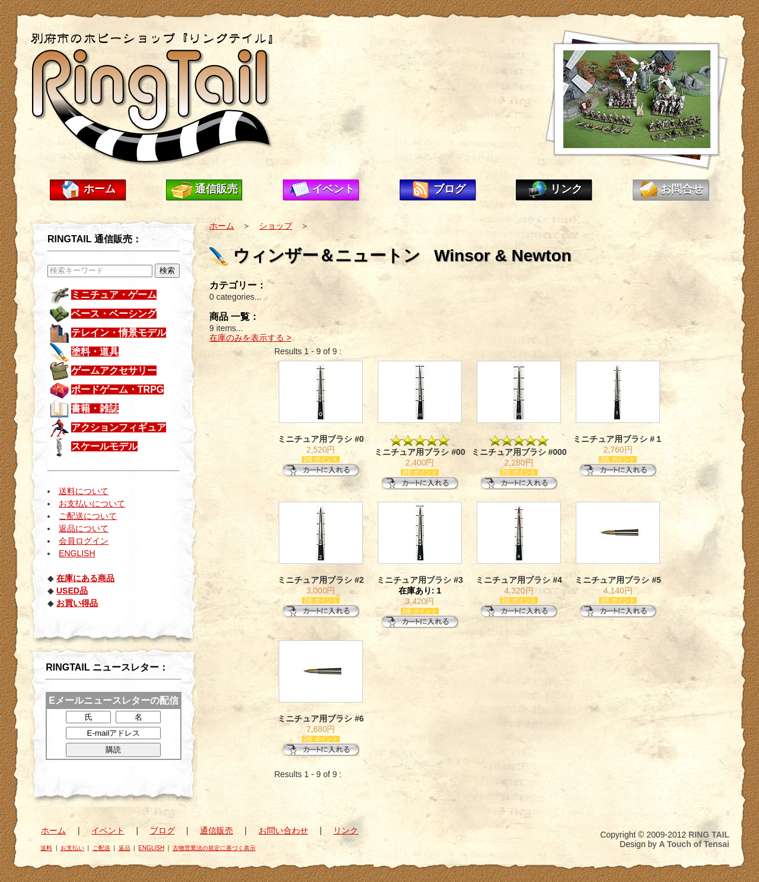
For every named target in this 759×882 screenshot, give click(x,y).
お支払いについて (92, 503)
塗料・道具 (95, 352)
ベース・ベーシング (114, 314)
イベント (333, 189)
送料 (46, 848)
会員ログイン (84, 541)
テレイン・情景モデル (118, 333)
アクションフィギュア (118, 427)
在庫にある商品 (85, 578)
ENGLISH (77, 553)
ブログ (449, 189)
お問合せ (682, 189)
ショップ (275, 225)
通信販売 (216, 189)
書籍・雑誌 (95, 408)
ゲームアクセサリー (114, 370)
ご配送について (88, 516)
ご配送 (101, 848)
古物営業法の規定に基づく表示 (214, 848)
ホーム (100, 189)
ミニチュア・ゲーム (114, 295)
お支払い (72, 848)
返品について (84, 528)
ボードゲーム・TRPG (117, 389)
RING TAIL (708, 834)
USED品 (72, 590)
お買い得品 (77, 603)
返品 (124, 848)
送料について (84, 491)
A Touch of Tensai (694, 844)
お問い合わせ (283, 830)
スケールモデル (104, 446)
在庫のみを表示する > (250, 337)
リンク (566, 189)
